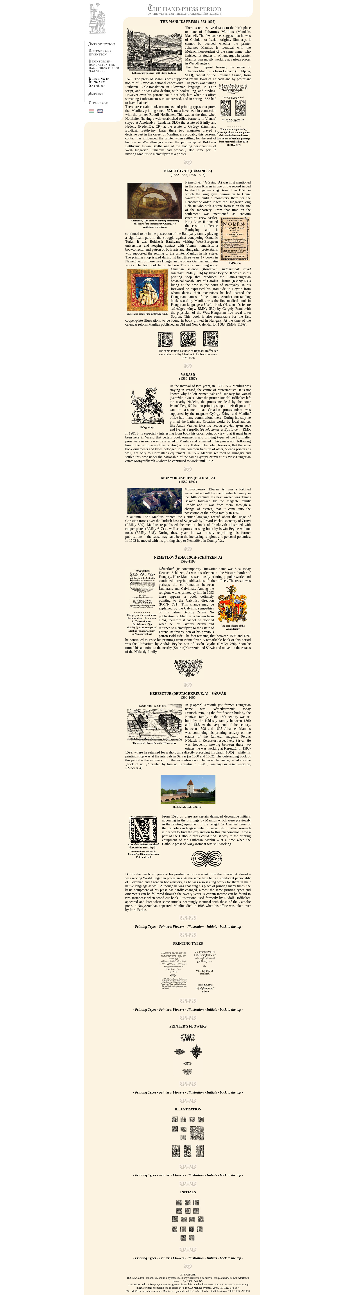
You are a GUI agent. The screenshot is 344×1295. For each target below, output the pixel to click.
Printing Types (146, 926)
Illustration (195, 926)
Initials (212, 926)
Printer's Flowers (171, 926)
